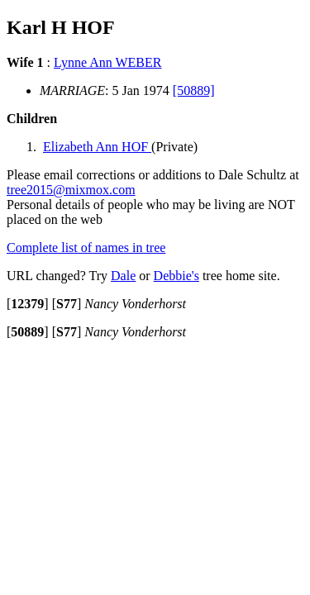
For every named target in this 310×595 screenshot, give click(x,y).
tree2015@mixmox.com (71, 190)
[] (28, 304)
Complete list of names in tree (86, 247)
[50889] (194, 90)
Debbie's (176, 276)
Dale (123, 276)
